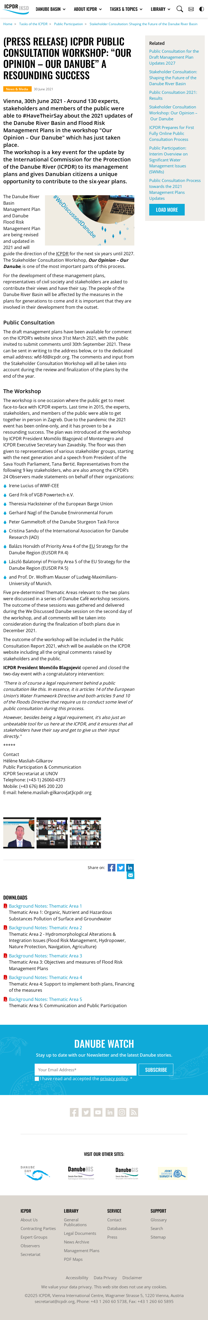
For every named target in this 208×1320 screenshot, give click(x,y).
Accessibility (77, 1277)
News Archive (76, 1242)
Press (112, 1237)
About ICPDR (86, 9)
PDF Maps (73, 1259)
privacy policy (114, 1079)
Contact (114, 1219)
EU (92, 546)
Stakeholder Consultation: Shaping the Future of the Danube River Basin (143, 24)
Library (159, 9)
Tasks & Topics (124, 9)
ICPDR (62, 254)
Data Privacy (105, 1277)
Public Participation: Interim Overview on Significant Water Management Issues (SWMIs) (168, 159)
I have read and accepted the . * (86, 1079)
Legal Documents (80, 1233)
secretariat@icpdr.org (54, 1301)
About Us (29, 1219)
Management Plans (81, 1250)
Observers (30, 1245)
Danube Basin (48, 9)
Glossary (159, 1219)
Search (157, 1228)
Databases (116, 1228)
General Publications (75, 1222)
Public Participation (68, 24)
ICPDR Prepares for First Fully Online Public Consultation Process (171, 133)
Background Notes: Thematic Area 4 (45, 977)
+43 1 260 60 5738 (109, 1301)
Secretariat (30, 1254)
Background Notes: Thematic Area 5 (45, 999)
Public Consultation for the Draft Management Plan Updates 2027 (174, 57)
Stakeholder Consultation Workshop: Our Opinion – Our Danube (173, 112)
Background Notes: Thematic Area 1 (45, 906)
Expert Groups (34, 1237)
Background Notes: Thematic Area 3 (45, 956)
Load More (167, 209)
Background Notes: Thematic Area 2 (45, 928)
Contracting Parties (38, 1228)
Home (7, 24)
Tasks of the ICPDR (33, 24)
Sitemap (158, 1237)
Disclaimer (132, 1277)
